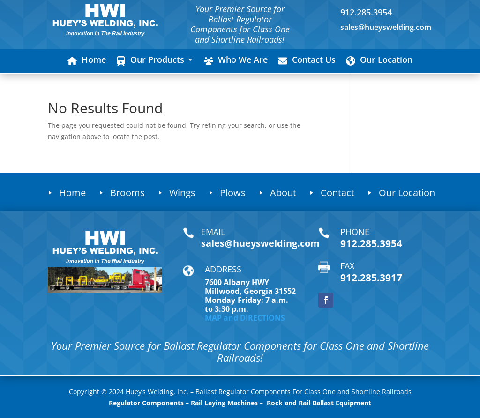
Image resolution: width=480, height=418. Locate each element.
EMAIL (213, 231)
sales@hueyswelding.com (385, 27)
